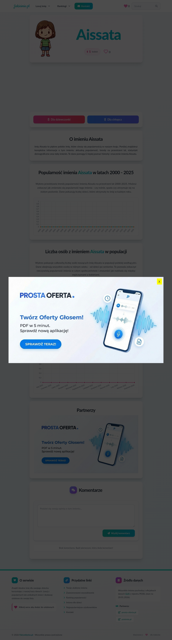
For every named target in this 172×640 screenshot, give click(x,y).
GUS (127, 593)
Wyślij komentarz (118, 533)
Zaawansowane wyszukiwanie (79, 592)
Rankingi (64, 6)
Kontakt (84, 6)
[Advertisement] (86, 85)
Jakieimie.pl (22, 6)
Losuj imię (43, 6)
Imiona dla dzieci (73, 602)
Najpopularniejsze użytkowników (80, 607)
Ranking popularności (75, 597)
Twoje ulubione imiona (75, 588)
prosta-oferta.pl (127, 612)
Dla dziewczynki (59, 119)
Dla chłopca (113, 119)
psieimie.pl (124, 619)
